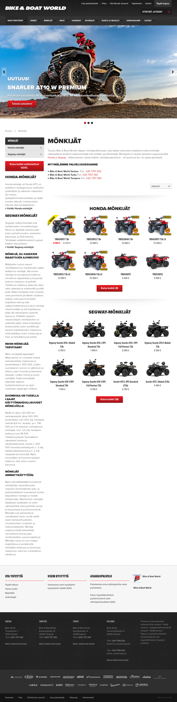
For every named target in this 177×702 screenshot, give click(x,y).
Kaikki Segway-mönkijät (20, 247)
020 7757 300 (93, 171)
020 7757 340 (90, 174)
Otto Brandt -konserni (119, 3)
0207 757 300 (17, 637)
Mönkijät (13, 141)
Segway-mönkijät (110, 312)
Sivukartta (9, 697)
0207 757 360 (50, 637)
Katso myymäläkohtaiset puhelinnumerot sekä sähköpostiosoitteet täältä (102, 598)
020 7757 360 (93, 178)
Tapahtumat (137, 3)
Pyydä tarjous (163, 3)
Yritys (104, 3)
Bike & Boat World (152, 576)
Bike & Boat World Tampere (65, 178)
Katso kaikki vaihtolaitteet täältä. (24, 166)
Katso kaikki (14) (109, 399)
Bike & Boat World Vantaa (64, 171)
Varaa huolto (11, 589)
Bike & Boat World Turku (63, 174)
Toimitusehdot (88, 697)
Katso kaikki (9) (109, 288)
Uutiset (148, 3)
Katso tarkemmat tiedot (16, 644)
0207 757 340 (84, 637)
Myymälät (10, 593)
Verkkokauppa (133, 20)
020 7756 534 (118, 650)
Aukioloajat (10, 597)
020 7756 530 (118, 641)
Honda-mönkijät (110, 208)
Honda (51, 157)
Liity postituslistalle (89, 3)
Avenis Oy (168, 697)
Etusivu (8, 131)
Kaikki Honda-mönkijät (19, 208)
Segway (62, 157)
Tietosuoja (73, 697)
